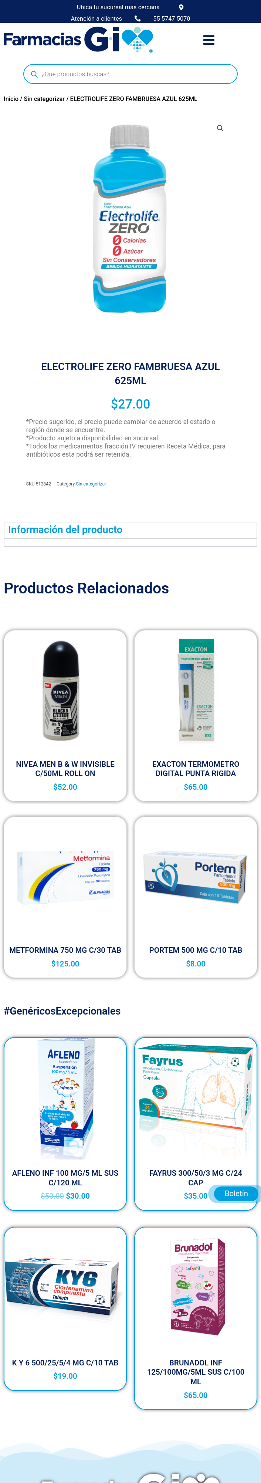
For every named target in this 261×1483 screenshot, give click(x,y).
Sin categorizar (44, 98)
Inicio (11, 98)
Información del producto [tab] (65, 530)
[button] (208, 40)
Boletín (236, 940)
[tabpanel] (130, 542)
